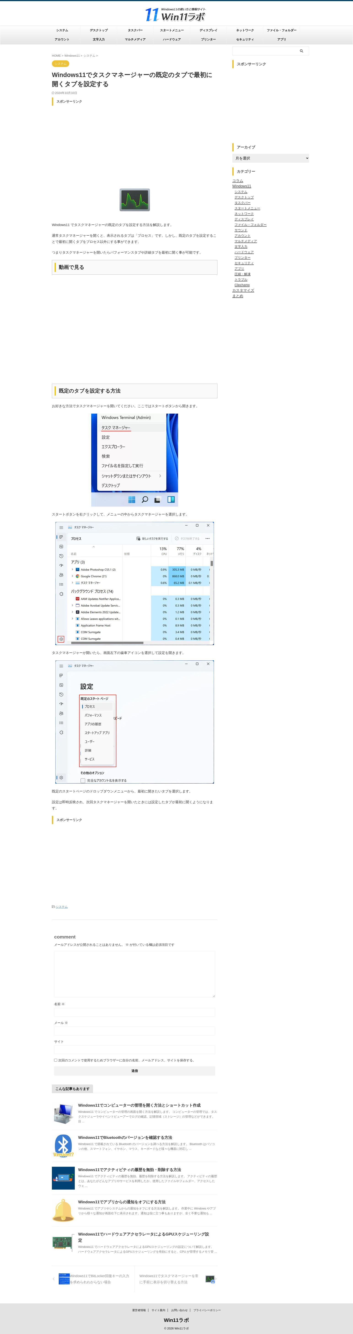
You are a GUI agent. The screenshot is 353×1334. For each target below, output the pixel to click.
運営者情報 (139, 1310)
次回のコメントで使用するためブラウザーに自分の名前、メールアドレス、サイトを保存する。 (127, 1059)
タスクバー (135, 30)
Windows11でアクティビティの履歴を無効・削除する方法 (126, 1169)
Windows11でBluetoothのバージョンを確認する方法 (122, 1137)
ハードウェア (172, 39)
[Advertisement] (134, 140)
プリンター (208, 39)
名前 (59, 1003)
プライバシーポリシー (207, 1310)
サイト (59, 1041)
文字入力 (99, 39)
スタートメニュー (172, 30)
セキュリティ (245, 39)
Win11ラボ (176, 1320)
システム (62, 30)
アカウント (62, 39)
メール (61, 1022)
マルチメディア (135, 39)
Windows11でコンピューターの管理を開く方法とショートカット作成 (135, 1105)
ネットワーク (245, 30)
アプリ (281, 39)
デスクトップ (99, 30)
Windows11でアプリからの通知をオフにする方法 (119, 1201)
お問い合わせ (179, 1310)
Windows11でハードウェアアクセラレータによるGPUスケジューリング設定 (141, 1234)
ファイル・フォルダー (282, 30)
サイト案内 (158, 1310)
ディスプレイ (208, 30)
